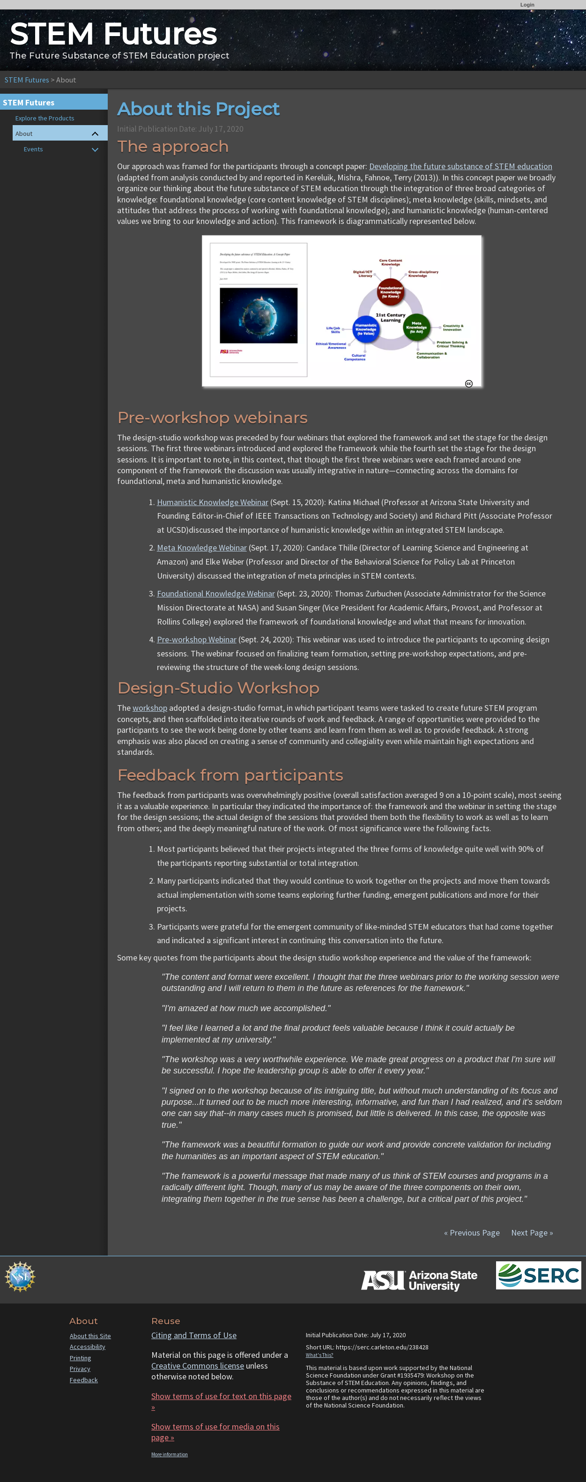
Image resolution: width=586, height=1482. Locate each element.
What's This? (320, 1355)
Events (33, 149)
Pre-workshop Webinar (197, 639)
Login (527, 4)
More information (169, 1454)
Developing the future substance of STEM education (460, 166)
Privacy (80, 1368)
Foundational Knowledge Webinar (216, 593)
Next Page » (531, 1232)
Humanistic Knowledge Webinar (212, 502)
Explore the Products (44, 118)
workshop (150, 707)
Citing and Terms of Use (194, 1335)
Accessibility (87, 1346)
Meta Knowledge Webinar (202, 547)
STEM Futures (27, 79)
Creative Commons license (197, 1365)
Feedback (84, 1380)
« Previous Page (472, 1232)
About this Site (90, 1336)
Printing (80, 1358)
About (23, 133)
